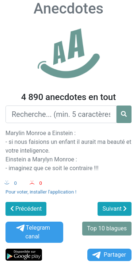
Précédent (26, 208)
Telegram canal (32, 232)
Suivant (114, 208)
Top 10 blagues (107, 228)
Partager (108, 255)
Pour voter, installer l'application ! (40, 192)
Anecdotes (68, 8)
